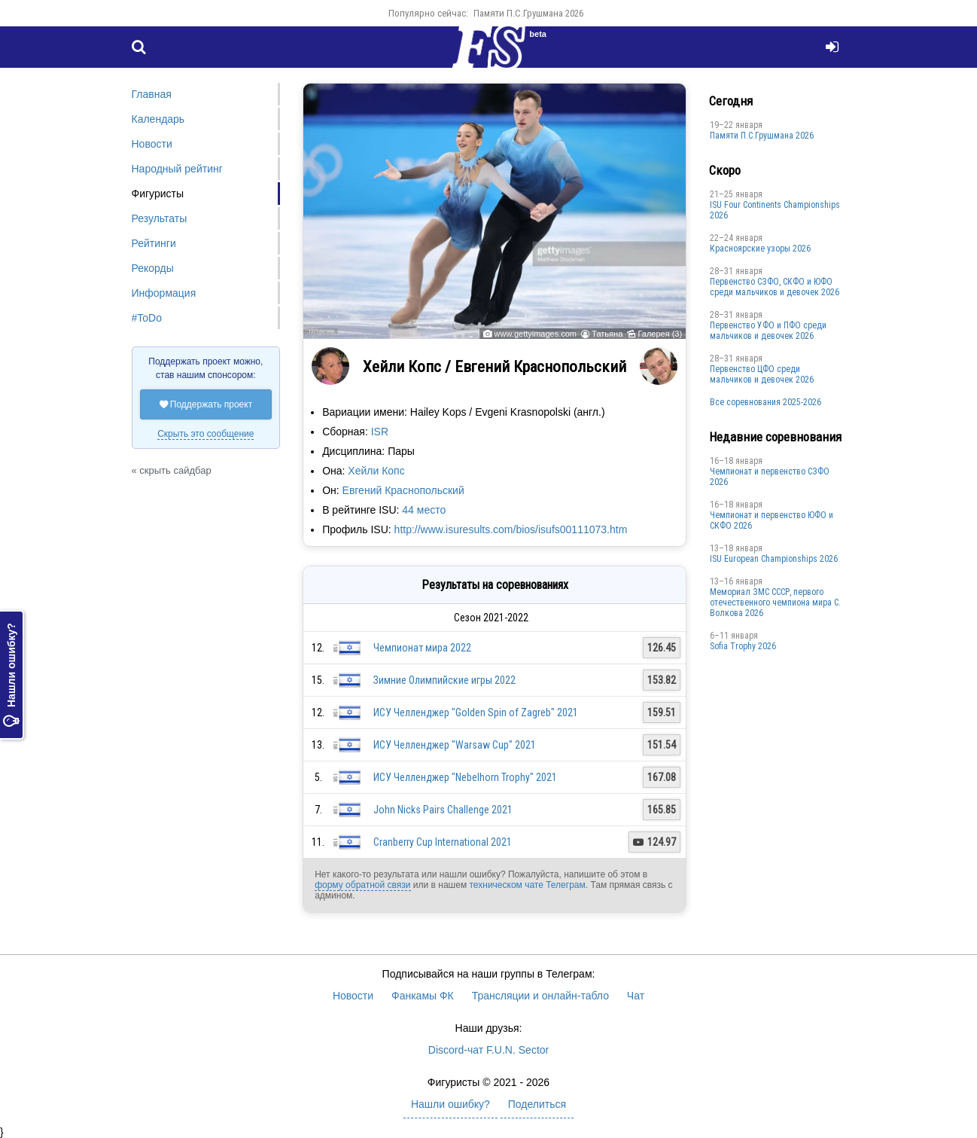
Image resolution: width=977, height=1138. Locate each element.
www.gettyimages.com (536, 333)
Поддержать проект (206, 404)
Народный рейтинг (177, 169)
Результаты (159, 218)
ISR (379, 432)
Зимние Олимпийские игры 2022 (444, 680)
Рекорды (153, 268)
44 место (424, 510)
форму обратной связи (362, 885)
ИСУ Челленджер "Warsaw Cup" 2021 (454, 745)
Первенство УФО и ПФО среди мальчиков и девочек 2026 (768, 330)
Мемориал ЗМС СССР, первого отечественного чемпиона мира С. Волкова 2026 (775, 602)
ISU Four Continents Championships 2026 (775, 210)
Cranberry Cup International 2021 (442, 842)
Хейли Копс (376, 471)
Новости (152, 144)
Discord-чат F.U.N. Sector (488, 1050)
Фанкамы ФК (422, 996)
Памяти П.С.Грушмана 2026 (528, 13)
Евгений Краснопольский (403, 490)
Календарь (158, 119)
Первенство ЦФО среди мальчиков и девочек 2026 (762, 374)
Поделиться (537, 1104)
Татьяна (607, 333)
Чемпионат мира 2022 (422, 648)
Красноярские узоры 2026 (760, 248)
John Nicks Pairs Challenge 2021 (443, 810)
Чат (635, 996)
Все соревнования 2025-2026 (765, 402)
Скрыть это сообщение (205, 434)
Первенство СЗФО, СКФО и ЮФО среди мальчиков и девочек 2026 (774, 286)
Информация (164, 293)
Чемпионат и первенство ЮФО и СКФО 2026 (771, 520)
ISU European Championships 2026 (774, 559)
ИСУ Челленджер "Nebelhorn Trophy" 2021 (465, 777)
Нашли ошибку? (11, 675)
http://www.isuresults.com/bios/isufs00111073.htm (511, 529)
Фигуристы (158, 194)
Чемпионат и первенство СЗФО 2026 (769, 476)
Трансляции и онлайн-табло (540, 996)
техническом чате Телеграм (527, 885)
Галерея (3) (660, 333)
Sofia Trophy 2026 (743, 646)
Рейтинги (154, 243)
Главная (152, 94)
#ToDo (147, 318)
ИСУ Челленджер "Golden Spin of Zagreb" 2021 (475, 712)
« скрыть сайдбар (172, 470)
